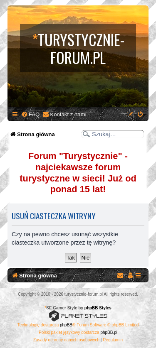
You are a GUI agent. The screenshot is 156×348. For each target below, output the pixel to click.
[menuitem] (30, 114)
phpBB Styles (97, 308)
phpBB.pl (108, 332)
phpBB (66, 325)
